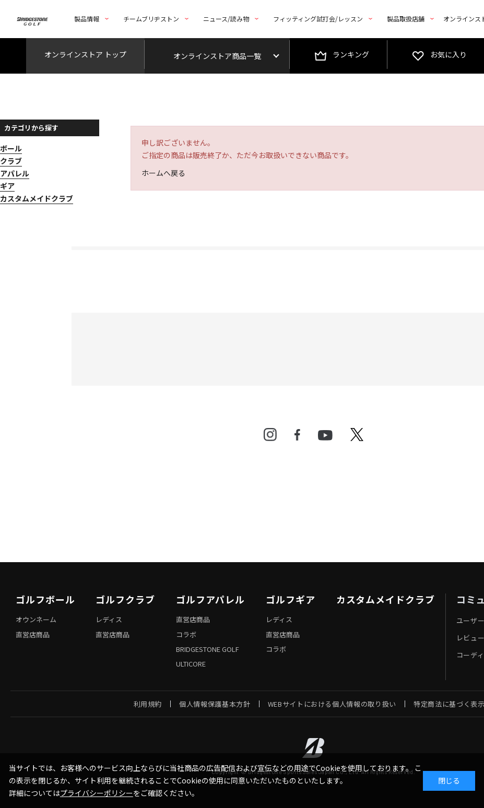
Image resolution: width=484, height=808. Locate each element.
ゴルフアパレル (210, 599)
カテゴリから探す (31, 128)
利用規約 (148, 703)
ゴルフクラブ (125, 599)
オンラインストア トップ (85, 54)
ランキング (351, 54)
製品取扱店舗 (405, 18)
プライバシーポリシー (96, 793)
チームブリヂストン (151, 18)
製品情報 (86, 18)
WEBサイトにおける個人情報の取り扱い (332, 703)
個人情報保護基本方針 (215, 703)
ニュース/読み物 (226, 18)
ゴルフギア (290, 599)
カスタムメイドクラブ (385, 599)
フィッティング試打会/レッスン (318, 18)
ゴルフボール (45, 599)
